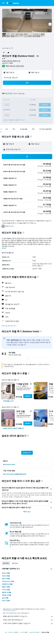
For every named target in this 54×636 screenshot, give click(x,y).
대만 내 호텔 (6, 576)
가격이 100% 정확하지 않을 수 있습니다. (28, 623)
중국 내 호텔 (6, 578)
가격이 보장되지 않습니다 (9, 610)
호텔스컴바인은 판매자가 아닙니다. (28, 616)
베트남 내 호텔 (6, 595)
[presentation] (12, 48)
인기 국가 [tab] (6, 563)
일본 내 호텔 (6, 587)
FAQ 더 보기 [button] (27, 511)
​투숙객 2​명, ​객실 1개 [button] (11, 78)
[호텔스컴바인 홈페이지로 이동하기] (13, 3)
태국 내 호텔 (6, 600)
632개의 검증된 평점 (17, 66)
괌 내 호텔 (5, 598)
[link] (8, 401)
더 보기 (4, 248)
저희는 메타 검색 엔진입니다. (28, 620)
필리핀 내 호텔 (6, 592)
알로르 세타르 (33, 632)
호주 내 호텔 (6, 573)
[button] (3, 3)
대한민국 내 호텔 (7, 584)
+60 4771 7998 (7, 63)
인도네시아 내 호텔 (8, 581)
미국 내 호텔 (6, 589)
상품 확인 (28, 396)
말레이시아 (11, 632)
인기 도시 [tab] (15, 563)
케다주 (22, 632)
